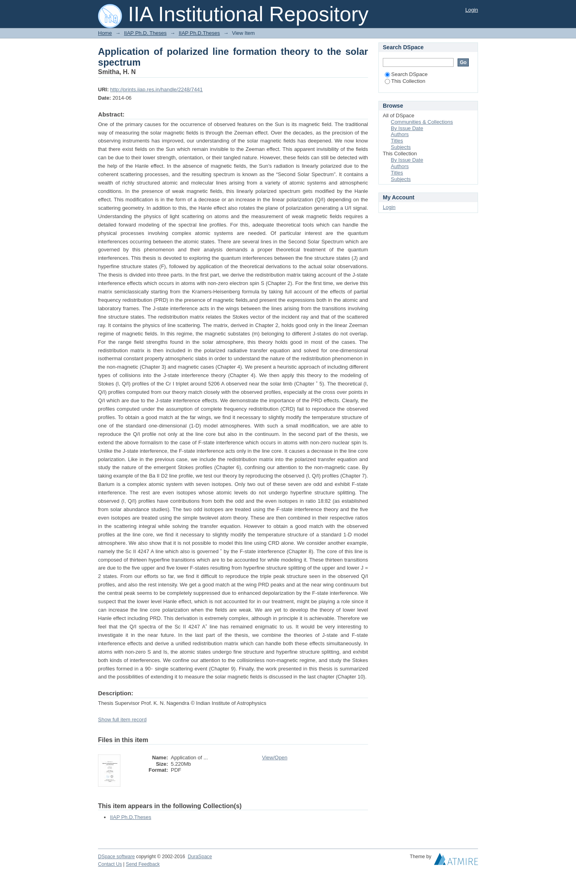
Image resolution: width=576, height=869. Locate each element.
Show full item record (122, 719)
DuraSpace (200, 856)
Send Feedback (143, 864)
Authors (400, 134)
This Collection (405, 81)
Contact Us (110, 864)
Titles (397, 141)
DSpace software (116, 856)
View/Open (274, 758)
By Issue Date (407, 128)
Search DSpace (406, 74)
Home (105, 33)
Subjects (401, 147)
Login (471, 10)
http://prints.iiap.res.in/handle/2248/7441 (156, 89)
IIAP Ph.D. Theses (145, 33)
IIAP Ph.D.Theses (199, 33)
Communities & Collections (422, 122)
